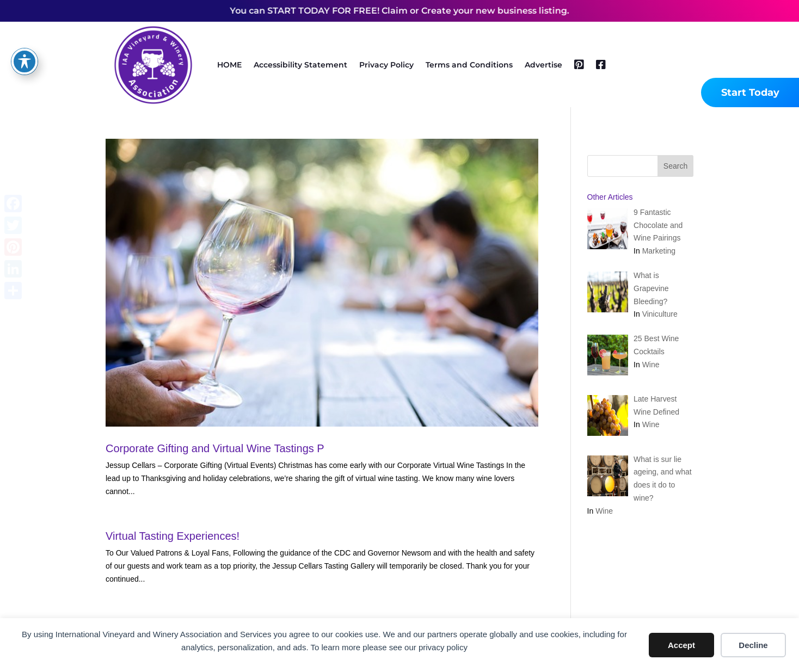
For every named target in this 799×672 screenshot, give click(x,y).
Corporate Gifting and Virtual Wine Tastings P (215, 448)
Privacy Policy (386, 65)
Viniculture (660, 314)
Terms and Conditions (469, 65)
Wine (651, 364)
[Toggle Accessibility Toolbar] (24, 40)
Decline (753, 645)
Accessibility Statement (300, 65)
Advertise (543, 65)
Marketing (658, 250)
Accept (681, 645)
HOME (229, 65)
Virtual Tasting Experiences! (172, 536)
